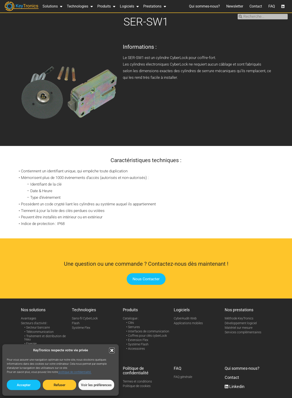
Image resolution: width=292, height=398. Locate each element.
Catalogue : (131, 318)
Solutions (52, 6)
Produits (106, 6)
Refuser (59, 385)
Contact (255, 6)
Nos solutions (33, 309)
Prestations (154, 6)
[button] (112, 350)
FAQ (271, 6)
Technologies (80, 6)
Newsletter (234, 6)
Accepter (23, 385)
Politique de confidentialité (136, 370)
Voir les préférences (96, 385)
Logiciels (129, 6)
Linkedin (234, 386)
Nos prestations (239, 309)
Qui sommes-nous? (204, 6)
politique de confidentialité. (74, 372)
